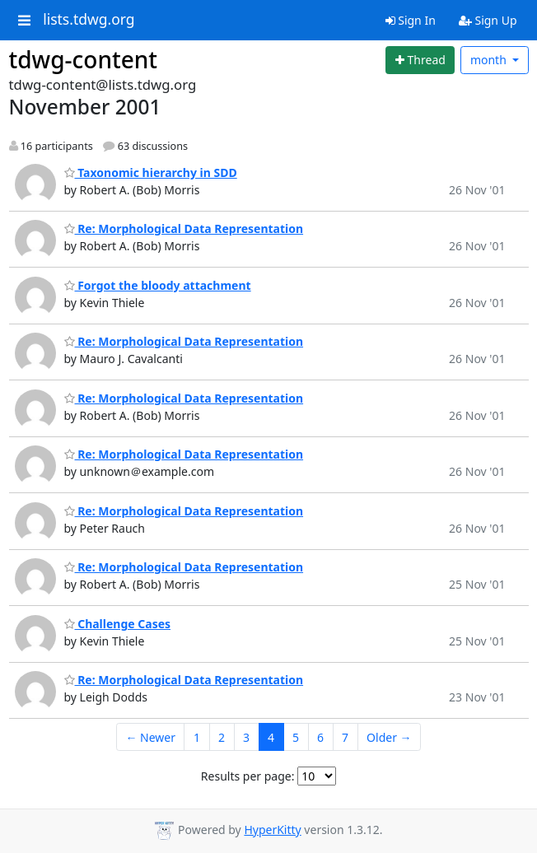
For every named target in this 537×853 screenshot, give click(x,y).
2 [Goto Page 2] (221, 737)
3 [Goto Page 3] (246, 737)
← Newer (150, 737)
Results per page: (248, 776)
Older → (389, 737)
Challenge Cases (117, 624)
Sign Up (488, 20)
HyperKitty (272, 829)
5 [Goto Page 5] (295, 737)
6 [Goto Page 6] (320, 737)
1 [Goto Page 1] (197, 737)
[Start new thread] (420, 60)
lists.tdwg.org (89, 20)
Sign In (410, 20)
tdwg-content (83, 59)
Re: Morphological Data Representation (184, 228)
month (490, 60)
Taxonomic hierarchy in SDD (150, 172)
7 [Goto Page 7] (345, 737)
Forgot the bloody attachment (157, 285)
